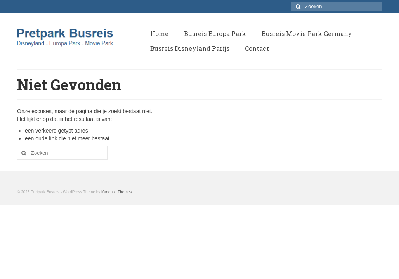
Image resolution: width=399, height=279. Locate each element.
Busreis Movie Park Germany (307, 33)
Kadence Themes (116, 192)
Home (159, 33)
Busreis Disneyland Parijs (189, 48)
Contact (257, 48)
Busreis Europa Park (215, 33)
